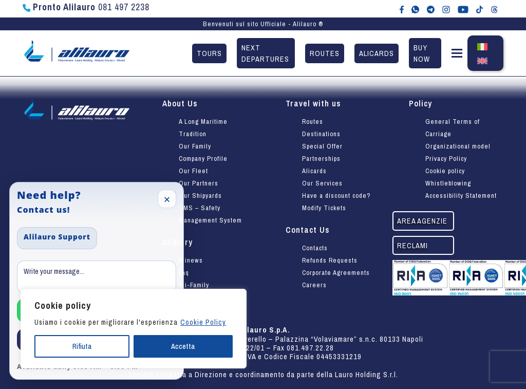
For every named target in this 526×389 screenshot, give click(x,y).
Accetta (183, 346)
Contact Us (308, 229)
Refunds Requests (330, 260)
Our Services (322, 183)
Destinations (321, 133)
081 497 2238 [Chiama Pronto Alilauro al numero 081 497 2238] (86, 7)
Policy (420, 103)
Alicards (376, 53)
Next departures (265, 53)
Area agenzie (422, 221)
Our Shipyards (200, 195)
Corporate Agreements (336, 272)
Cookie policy (445, 170)
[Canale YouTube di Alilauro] (463, 9)
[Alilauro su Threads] (494, 9)
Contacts (315, 248)
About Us (180, 103)
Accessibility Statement (461, 195)
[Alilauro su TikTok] (479, 9)
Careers (314, 285)
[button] (457, 55)
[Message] (96, 277)
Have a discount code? (336, 195)
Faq (184, 272)
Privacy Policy (446, 158)
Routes (325, 53)
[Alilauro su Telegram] (431, 9)
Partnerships (321, 158)
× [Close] (167, 199)
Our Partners (198, 183)
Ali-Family (194, 285)
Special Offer (322, 146)
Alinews (191, 260)
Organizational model (458, 146)
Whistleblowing (448, 183)
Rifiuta (81, 346)
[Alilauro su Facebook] (402, 9)
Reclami (412, 245)
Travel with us (313, 103)
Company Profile (203, 158)
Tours (209, 53)
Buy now (422, 53)
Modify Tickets (324, 207)
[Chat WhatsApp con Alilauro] (415, 9)
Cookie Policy (203, 322)
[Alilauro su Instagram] (446, 9)
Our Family (195, 146)
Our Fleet (193, 170)
